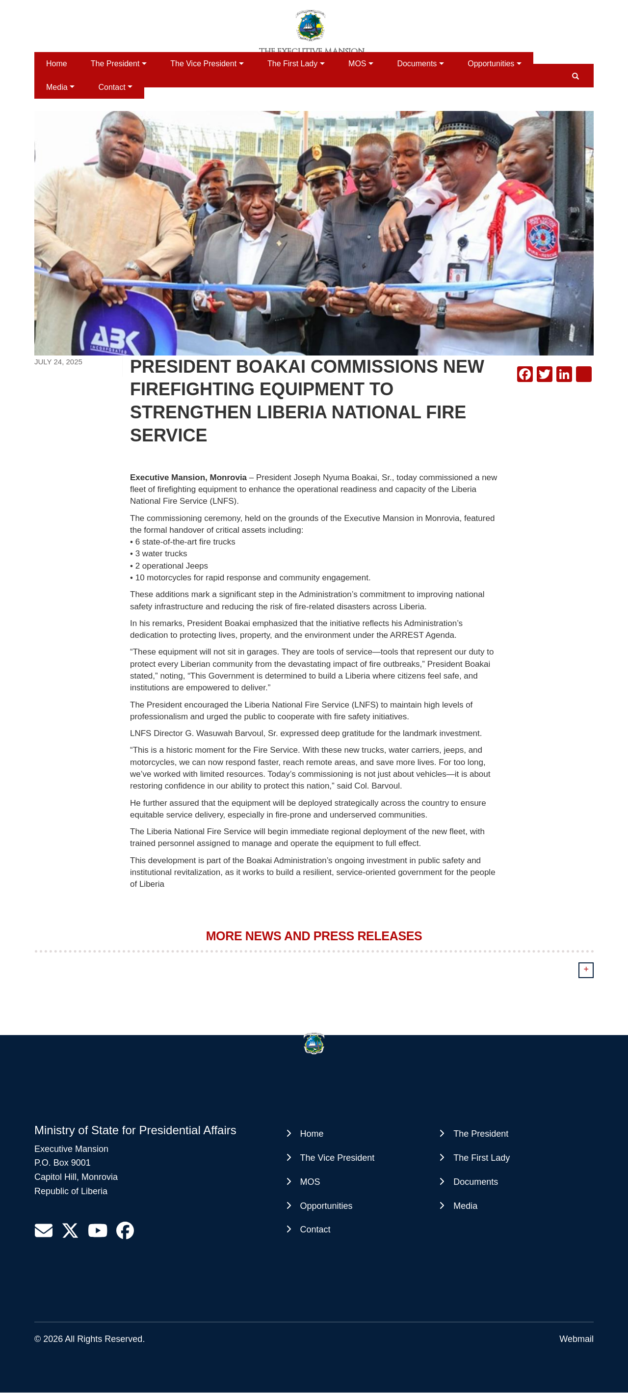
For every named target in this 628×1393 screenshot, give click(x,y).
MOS (357, 63)
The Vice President (203, 63)
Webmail (576, 1339)
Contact (111, 87)
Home (56, 63)
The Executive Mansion (312, 51)
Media (57, 87)
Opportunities (491, 63)
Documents (417, 63)
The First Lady (292, 63)
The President (115, 63)
